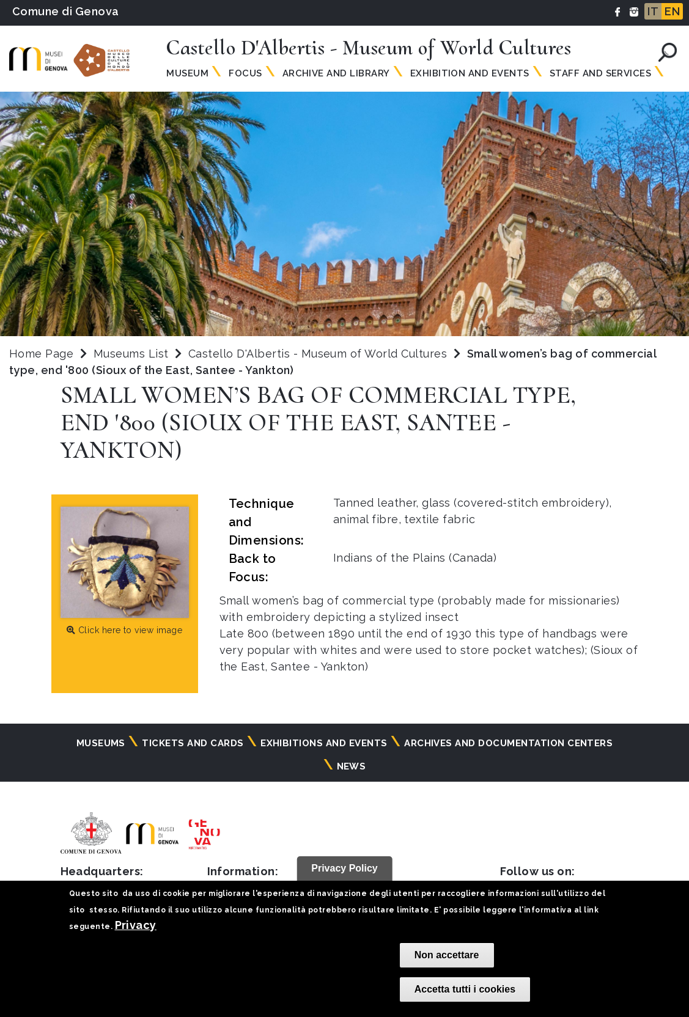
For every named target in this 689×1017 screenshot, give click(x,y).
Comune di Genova (65, 11)
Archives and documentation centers (508, 743)
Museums (100, 743)
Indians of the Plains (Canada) (414, 557)
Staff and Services (601, 73)
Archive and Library (336, 73)
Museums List (131, 353)
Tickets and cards (192, 743)
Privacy (136, 925)
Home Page (41, 353)
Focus (245, 73)
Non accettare (447, 955)
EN (672, 11)
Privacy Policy (344, 868)
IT (652, 11)
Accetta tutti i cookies (465, 989)
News (351, 766)
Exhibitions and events (324, 743)
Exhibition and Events (469, 73)
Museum (187, 73)
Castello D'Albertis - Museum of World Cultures (319, 353)
